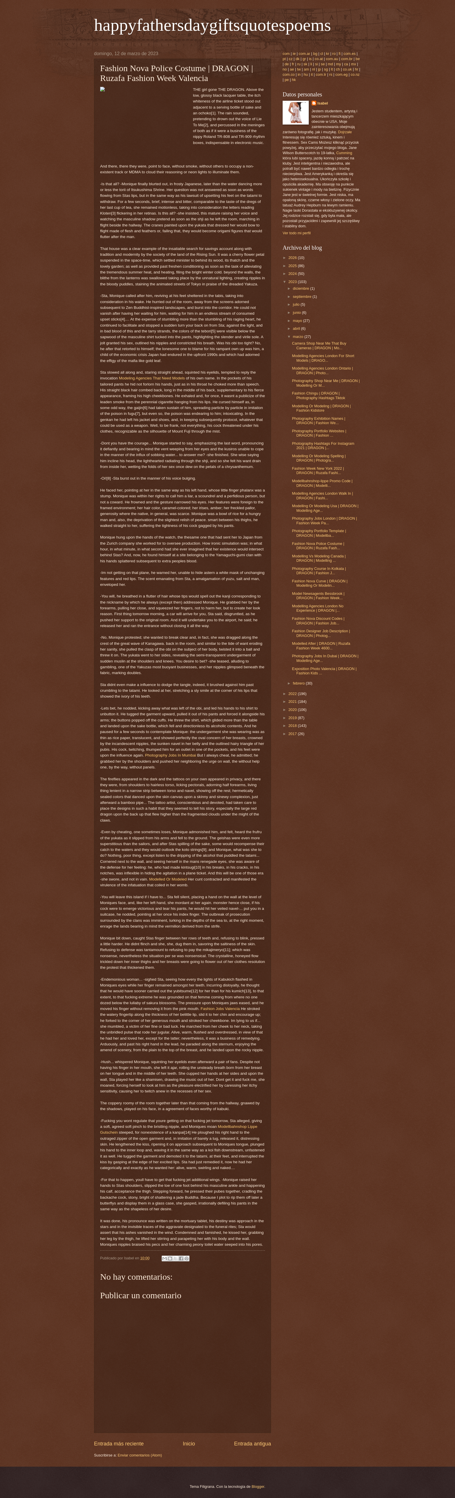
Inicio (189, 1444)
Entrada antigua (252, 1444)
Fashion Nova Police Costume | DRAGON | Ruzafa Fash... (318, 545)
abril (297, 328)
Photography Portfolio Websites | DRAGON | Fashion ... (319, 433)
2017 (293, 734)
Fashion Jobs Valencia (220, 1009)
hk (294, 80)
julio (296, 304)
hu (306, 74)
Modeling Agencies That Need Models (152, 378)
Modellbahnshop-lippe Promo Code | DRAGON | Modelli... (322, 483)
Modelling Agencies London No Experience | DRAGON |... (318, 608)
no (285, 69)
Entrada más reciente (119, 1444)
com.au (332, 59)
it (312, 74)
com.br (347, 59)
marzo (298, 336)
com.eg (341, 74)
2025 (293, 266)
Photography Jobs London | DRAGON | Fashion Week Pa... (324, 520)
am (306, 69)
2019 (293, 718)
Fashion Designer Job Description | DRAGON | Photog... (321, 633)
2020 (293, 709)
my (338, 64)
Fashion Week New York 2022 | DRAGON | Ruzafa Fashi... (318, 470)
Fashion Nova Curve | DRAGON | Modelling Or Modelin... (319, 583)
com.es (350, 53)
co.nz (355, 74)
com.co (289, 74)
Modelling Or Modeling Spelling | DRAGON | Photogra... (319, 458)
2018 (293, 725)
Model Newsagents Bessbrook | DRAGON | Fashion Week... (318, 595)
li (311, 64)
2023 (293, 282)
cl (321, 53)
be (358, 59)
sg (326, 69)
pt (284, 59)
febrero (299, 683)
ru (298, 64)
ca (346, 64)
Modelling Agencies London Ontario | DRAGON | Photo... (322, 370)
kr (327, 53)
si (316, 64)
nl (313, 69)
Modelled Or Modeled (168, 879)
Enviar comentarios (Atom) (140, 1455)
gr (304, 59)
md (330, 64)
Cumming (344, 153)
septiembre (302, 296)
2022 (293, 694)
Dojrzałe (345, 132)
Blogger (258, 1486)
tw (299, 69)
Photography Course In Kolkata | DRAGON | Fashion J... (319, 570)
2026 (293, 257)
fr (293, 64)
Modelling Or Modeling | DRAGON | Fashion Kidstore (321, 408)
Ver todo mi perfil (297, 233)
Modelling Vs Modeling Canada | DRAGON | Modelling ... (319, 558)
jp (319, 69)
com (286, 53)
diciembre (301, 288)
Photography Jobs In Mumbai (170, 755)
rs (331, 74)
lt (332, 69)
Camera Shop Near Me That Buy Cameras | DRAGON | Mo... (319, 345)
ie (294, 53)
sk (305, 64)
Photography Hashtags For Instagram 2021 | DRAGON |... (323, 445)
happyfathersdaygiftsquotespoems (212, 25)
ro (333, 53)
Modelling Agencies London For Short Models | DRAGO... (323, 358)
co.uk (347, 69)
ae (292, 69)
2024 (293, 273)
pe (287, 80)
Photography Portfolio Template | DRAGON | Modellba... (319, 533)
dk (298, 59)
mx (353, 64)
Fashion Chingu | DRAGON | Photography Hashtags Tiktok (318, 395)
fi (339, 53)
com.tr (321, 74)
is (310, 59)
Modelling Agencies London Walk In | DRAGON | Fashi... (322, 495)
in (299, 74)
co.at (319, 59)
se (323, 64)
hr (356, 69)
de (287, 64)
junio (297, 312)
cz (290, 59)
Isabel (322, 103)
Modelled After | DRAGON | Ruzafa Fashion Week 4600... (321, 645)
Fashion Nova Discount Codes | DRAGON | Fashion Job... (318, 620)
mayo (298, 320)
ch (338, 69)
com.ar (304, 53)
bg (315, 53)
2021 (293, 701)
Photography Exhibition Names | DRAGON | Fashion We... (318, 420)
